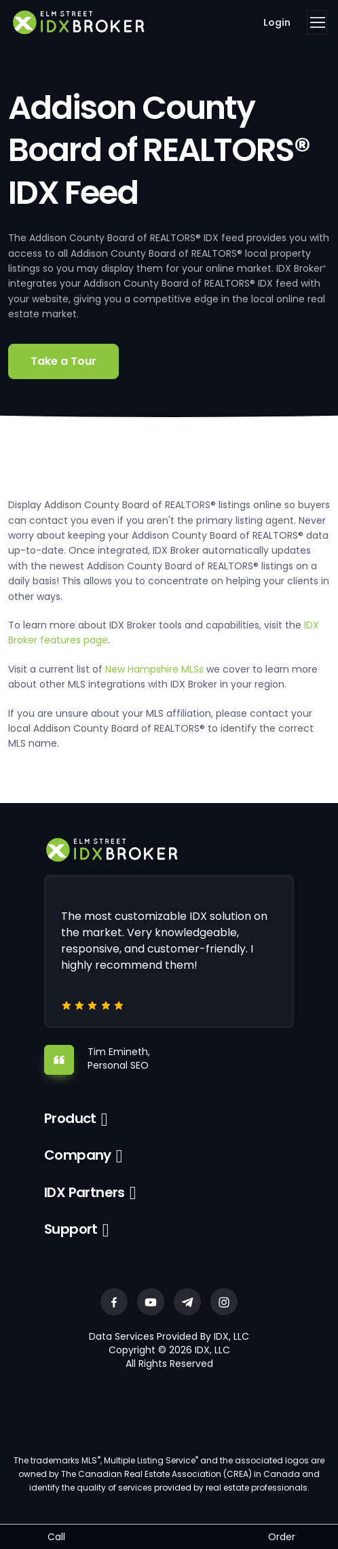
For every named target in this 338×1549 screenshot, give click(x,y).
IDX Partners (84, 1192)
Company (77, 1154)
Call (56, 1537)
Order (281, 1537)
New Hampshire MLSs (154, 669)
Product (70, 1118)
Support (71, 1229)
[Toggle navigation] (317, 22)
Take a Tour (63, 361)
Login (276, 22)
